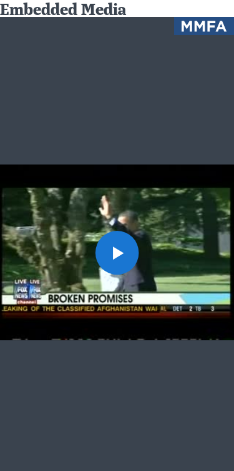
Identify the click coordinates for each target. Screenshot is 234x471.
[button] (117, 252)
